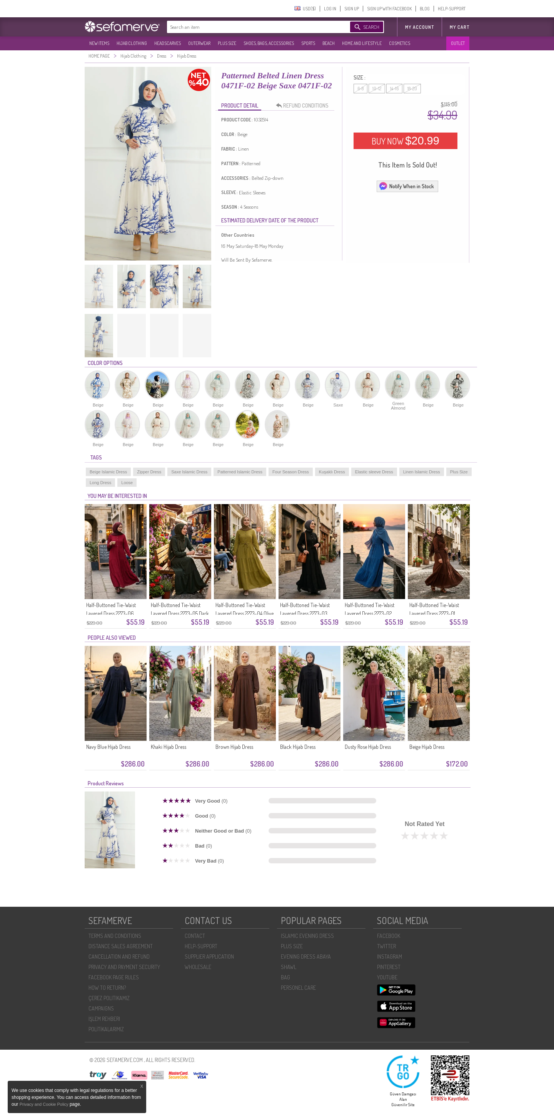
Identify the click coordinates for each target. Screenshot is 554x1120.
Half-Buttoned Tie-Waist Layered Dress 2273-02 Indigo (369, 613)
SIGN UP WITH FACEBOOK (389, 9)
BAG (285, 977)
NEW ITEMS (99, 43)
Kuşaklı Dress (332, 472)
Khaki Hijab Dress (168, 746)
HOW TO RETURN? (107, 987)
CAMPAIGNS (101, 1008)
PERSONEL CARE (298, 987)
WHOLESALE (198, 967)
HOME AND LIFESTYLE (362, 43)
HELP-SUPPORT (452, 9)
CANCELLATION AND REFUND (119, 956)
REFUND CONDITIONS (304, 105)
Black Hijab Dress (297, 746)
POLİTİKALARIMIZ (106, 1029)
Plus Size (459, 472)
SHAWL (288, 967)
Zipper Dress (149, 472)
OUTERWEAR (199, 43)
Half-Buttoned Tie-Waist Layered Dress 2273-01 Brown (434, 613)
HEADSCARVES (167, 43)
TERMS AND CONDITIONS (114, 936)
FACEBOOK (388, 936)
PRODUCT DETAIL (239, 105)
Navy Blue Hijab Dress (108, 746)
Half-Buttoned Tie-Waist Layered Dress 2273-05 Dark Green (180, 613)
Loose (127, 482)
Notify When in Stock (406, 186)
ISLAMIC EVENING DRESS (307, 936)
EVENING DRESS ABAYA (306, 956)
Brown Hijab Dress (234, 746)
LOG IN (330, 9)
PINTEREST (388, 967)
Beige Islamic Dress (108, 472)
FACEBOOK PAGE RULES (113, 977)
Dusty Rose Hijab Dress (368, 746)
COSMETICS (399, 43)
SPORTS (308, 43)
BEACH (328, 43)
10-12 (376, 88)
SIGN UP (351, 9)
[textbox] (251, 27)
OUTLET (458, 43)
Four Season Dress (290, 472)
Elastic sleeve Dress (374, 472)
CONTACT (195, 936)
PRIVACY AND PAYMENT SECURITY (124, 967)
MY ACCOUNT (419, 27)
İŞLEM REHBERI (104, 1018)
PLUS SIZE (227, 43)
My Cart (459, 27)
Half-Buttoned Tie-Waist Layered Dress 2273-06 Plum (111, 613)
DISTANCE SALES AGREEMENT (120, 946)
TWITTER (386, 946)
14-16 (394, 88)
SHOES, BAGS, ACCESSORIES (269, 43)
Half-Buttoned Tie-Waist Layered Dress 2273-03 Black (305, 613)
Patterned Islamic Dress (239, 472)
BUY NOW (405, 140)
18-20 (412, 88)
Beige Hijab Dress (426, 746)
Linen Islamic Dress (421, 472)
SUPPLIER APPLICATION (209, 956)
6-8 (360, 88)
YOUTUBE (387, 977)
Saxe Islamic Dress (189, 472)
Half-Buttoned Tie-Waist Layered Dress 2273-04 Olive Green (244, 613)
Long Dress (100, 482)
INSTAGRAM (389, 956)
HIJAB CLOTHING (132, 43)
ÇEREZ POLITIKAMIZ (109, 998)
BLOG (425, 9)
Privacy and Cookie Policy (45, 1104)
